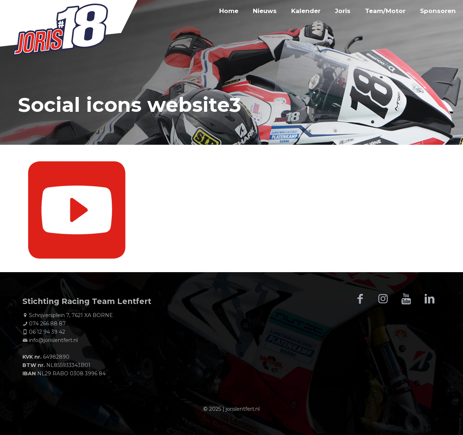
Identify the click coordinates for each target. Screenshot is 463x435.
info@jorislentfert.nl (53, 340)
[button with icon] (359, 298)
